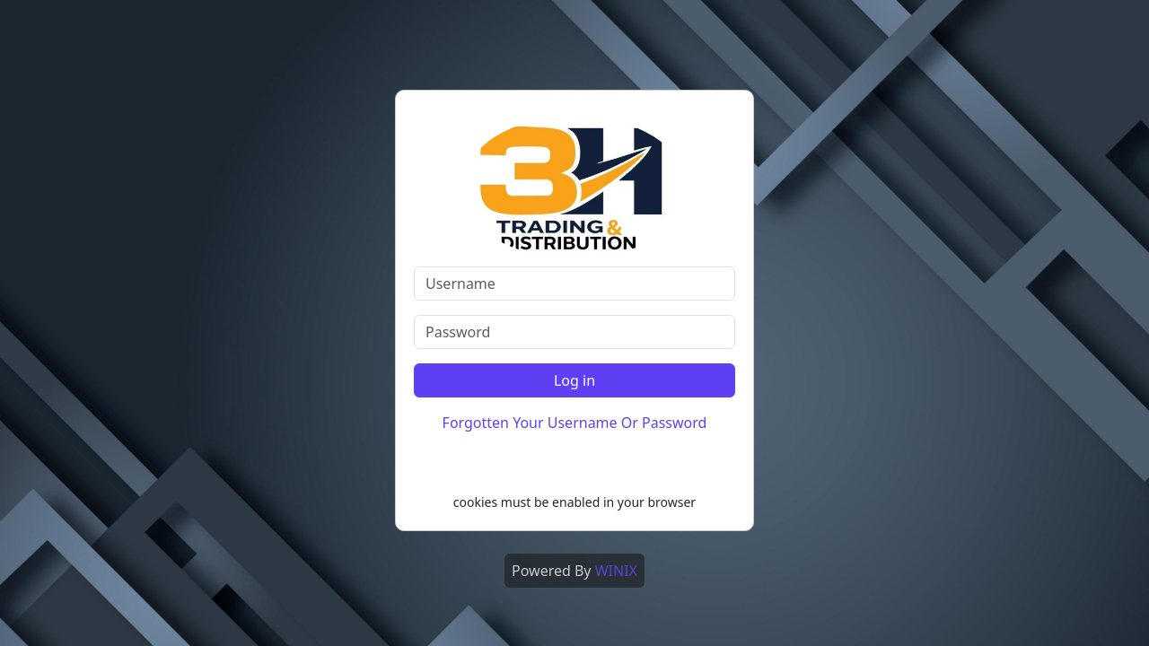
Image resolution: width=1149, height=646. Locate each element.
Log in (574, 380)
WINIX (616, 571)
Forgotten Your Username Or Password (575, 422)
